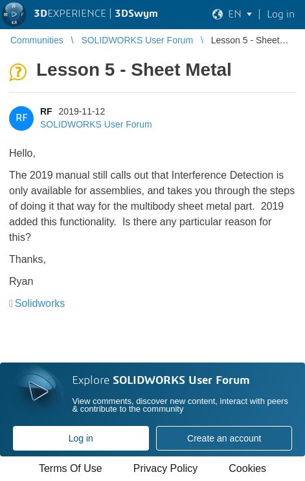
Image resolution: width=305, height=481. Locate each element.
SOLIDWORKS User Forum (96, 124)
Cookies (247, 468)
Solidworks (40, 303)
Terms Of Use (70, 468)
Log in (81, 438)
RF (46, 111)
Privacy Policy (165, 468)
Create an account (224, 438)
